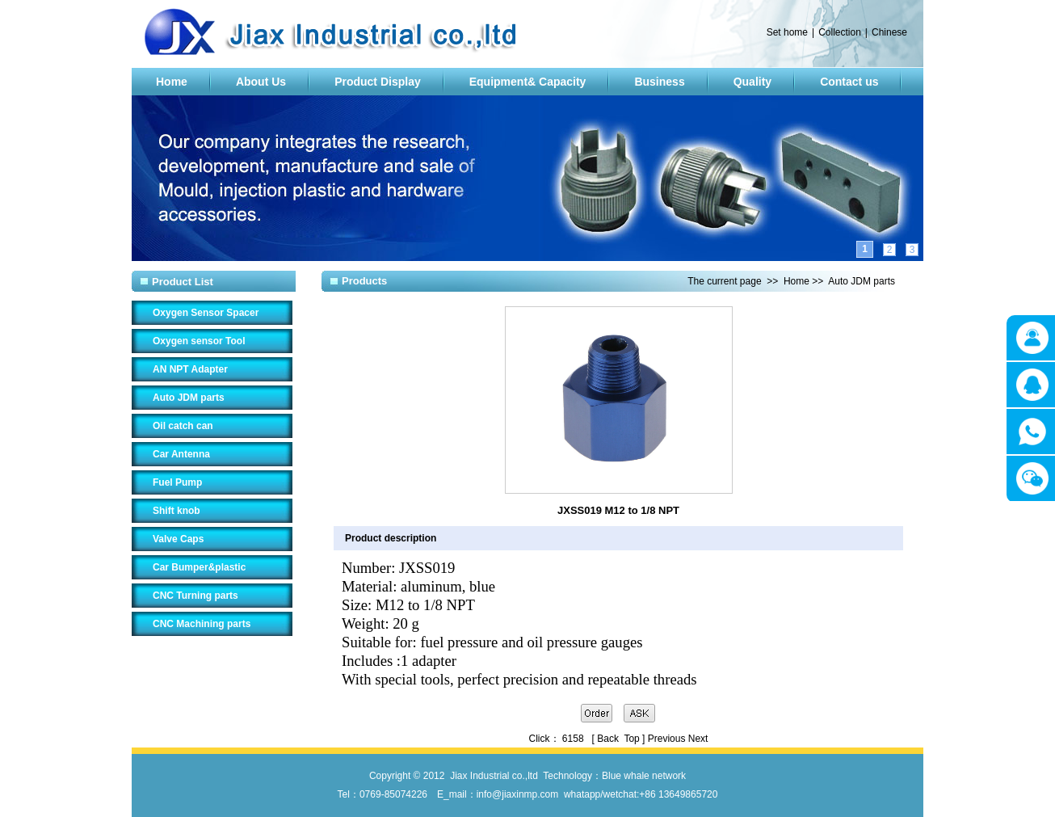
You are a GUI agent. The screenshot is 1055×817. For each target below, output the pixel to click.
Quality (752, 81)
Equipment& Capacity (527, 81)
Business (659, 81)
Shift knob (176, 510)
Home (171, 81)
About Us (261, 81)
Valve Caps (178, 539)
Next (698, 738)
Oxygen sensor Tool (199, 341)
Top (631, 738)
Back (608, 738)
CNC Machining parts (201, 624)
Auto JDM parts (189, 397)
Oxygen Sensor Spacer (205, 312)
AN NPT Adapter (190, 369)
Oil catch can (183, 426)
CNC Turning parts (195, 595)
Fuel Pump (177, 482)
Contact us (849, 81)
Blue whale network (644, 775)
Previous (667, 738)
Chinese (889, 32)
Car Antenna (181, 454)
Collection (839, 32)
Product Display (377, 81)
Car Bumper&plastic (199, 567)
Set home (787, 32)
